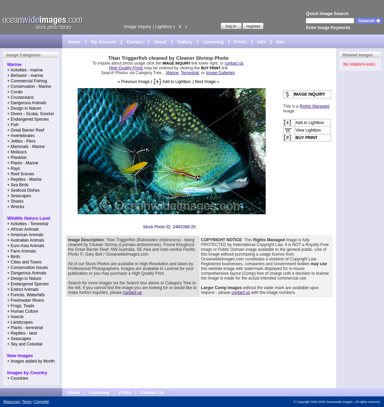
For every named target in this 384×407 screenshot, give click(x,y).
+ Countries (17, 378)
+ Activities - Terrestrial (27, 223)
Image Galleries (220, 72)
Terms (26, 402)
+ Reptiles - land (22, 333)
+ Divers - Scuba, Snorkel (30, 113)
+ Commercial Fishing (27, 81)
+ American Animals (25, 234)
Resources (11, 402)
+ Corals (15, 92)
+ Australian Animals (25, 240)
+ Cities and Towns (24, 262)
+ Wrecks (15, 206)
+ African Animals (23, 229)
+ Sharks (15, 201)
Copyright (41, 402)
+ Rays (13, 168)
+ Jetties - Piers (21, 141)
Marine (172, 72)
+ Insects (15, 316)
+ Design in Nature (24, 108)
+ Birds (13, 256)
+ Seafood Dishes (23, 190)
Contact (135, 41)
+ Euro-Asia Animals (25, 245)
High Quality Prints (126, 68)
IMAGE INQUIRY (176, 63)
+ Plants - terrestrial (25, 327)
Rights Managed (314, 106)
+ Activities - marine (25, 70)
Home (74, 41)
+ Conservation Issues (27, 267)
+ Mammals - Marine (26, 146)
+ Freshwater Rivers (25, 300)
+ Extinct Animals (23, 289)
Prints (240, 41)
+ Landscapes (20, 322)
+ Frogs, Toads (21, 305)
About (160, 41)
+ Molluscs (17, 152)
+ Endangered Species (28, 119)
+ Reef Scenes (20, 174)
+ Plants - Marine (22, 163)
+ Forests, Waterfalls (26, 295)
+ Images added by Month (31, 361)
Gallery (184, 41)
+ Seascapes (19, 195)
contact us (234, 63)
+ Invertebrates (21, 135)
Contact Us (152, 392)
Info (261, 41)
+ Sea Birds (17, 184)
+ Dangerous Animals (26, 102)
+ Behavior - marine (25, 75)
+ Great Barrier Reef (25, 130)
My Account (103, 41)
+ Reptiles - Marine (24, 179)
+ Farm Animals (21, 251)
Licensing (213, 41)
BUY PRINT (211, 68)
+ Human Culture (22, 311)
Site (280, 41)
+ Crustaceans (20, 97)
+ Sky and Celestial (24, 344)
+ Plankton (17, 157)
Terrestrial (190, 72)
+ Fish (12, 124)
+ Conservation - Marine (29, 86)
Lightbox (163, 26)
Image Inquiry (137, 26)
